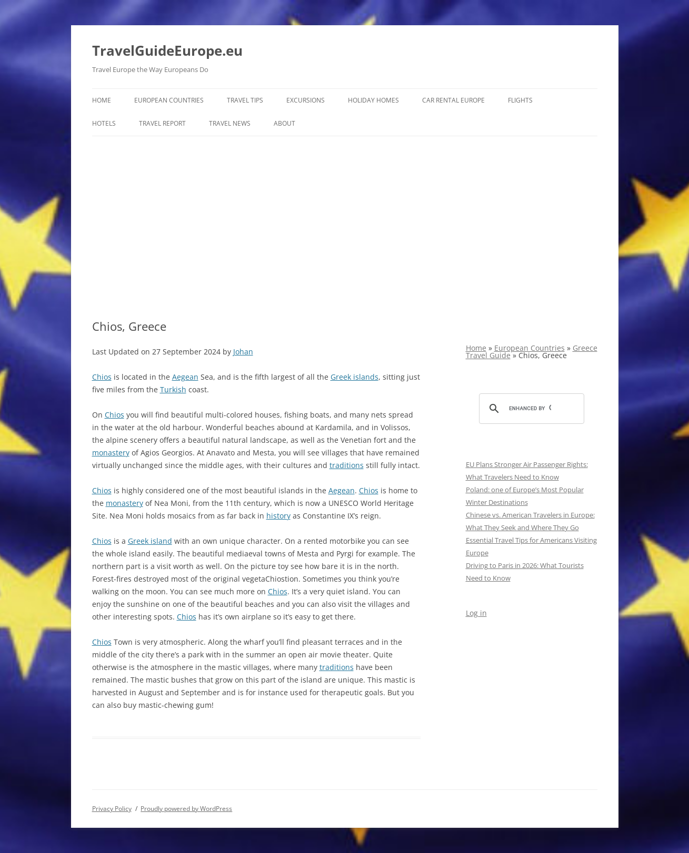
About (284, 123)
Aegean (185, 377)
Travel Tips (245, 100)
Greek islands (354, 377)
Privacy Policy (112, 808)
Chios (102, 377)
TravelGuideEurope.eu (167, 50)
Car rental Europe (453, 100)
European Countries (169, 100)
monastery (110, 453)
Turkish (173, 389)
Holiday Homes (373, 100)
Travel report (162, 123)
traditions (346, 465)
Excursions (305, 100)
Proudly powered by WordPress (186, 808)
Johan (243, 352)
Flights (520, 100)
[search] (530, 408)
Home (101, 100)
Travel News (230, 123)
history (278, 516)
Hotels (104, 123)
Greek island (150, 541)
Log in (476, 613)
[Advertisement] (344, 215)
